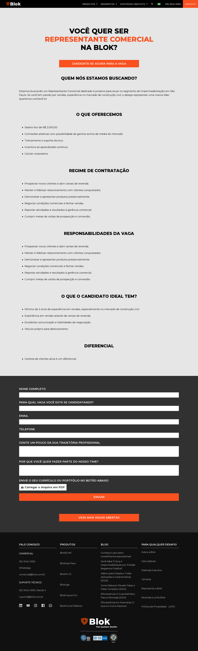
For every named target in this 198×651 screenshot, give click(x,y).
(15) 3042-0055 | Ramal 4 (32, 590)
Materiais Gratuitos (151, 570)
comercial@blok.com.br (32, 574)
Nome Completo (32, 389)
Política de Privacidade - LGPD (158, 606)
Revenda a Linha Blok (153, 597)
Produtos (67, 544)
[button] (90, 4)
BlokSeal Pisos (68, 563)
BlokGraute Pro (68, 595)
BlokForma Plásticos (71, 606)
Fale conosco (29, 544)
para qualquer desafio (159, 544)
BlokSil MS (66, 553)
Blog (104, 544)
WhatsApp (25, 568)
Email (23, 415)
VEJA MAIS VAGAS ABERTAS (99, 517)
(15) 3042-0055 (173, 4)
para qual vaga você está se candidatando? (56, 402)
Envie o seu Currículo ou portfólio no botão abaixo (63, 480)
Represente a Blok (151, 588)
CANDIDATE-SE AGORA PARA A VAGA (99, 63)
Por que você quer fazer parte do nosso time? (58, 461)
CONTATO (190, 4)
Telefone (27, 429)
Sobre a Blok (148, 552)
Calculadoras (148, 561)
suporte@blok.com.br (31, 597)
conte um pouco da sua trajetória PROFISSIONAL (59, 442)
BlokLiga (64, 584)
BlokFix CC (66, 574)
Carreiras (146, 579)
